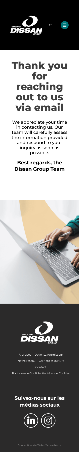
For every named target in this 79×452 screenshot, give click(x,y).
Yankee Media (53, 445)
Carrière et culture (51, 361)
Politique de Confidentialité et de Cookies (41, 373)
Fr (50, 25)
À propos (25, 354)
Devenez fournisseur (49, 354)
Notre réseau (27, 361)
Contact (40, 367)
